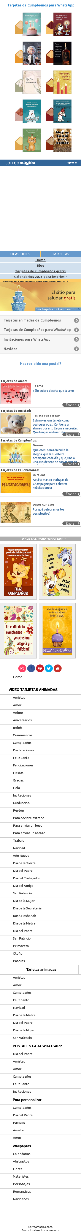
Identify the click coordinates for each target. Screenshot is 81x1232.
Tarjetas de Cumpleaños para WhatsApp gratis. (35, 281)
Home (40, 260)
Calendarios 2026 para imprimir (40, 276)
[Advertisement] (40, 208)
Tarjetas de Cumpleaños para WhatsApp (41, 5)
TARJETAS (60, 254)
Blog (40, 265)
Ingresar (72, 162)
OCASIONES (20, 254)
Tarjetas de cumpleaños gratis (40, 271)
